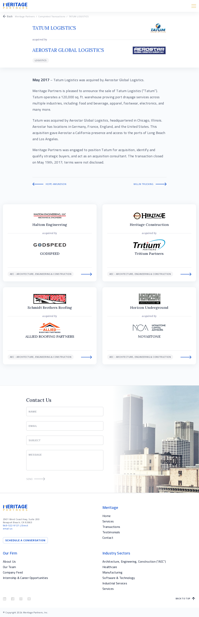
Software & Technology (118, 578)
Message (35, 455)
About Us (9, 561)
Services (108, 521)
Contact (107, 537)
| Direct (15, 525)
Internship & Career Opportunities (25, 578)
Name (33, 411)
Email (33, 426)
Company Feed (13, 572)
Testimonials (111, 532)
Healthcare (109, 567)
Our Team (9, 567)
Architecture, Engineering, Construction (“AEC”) (134, 561)
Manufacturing (112, 572)
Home (106, 516)
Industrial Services (114, 583)
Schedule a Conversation (25, 540)
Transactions (111, 527)
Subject (35, 440)
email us (7, 528)
